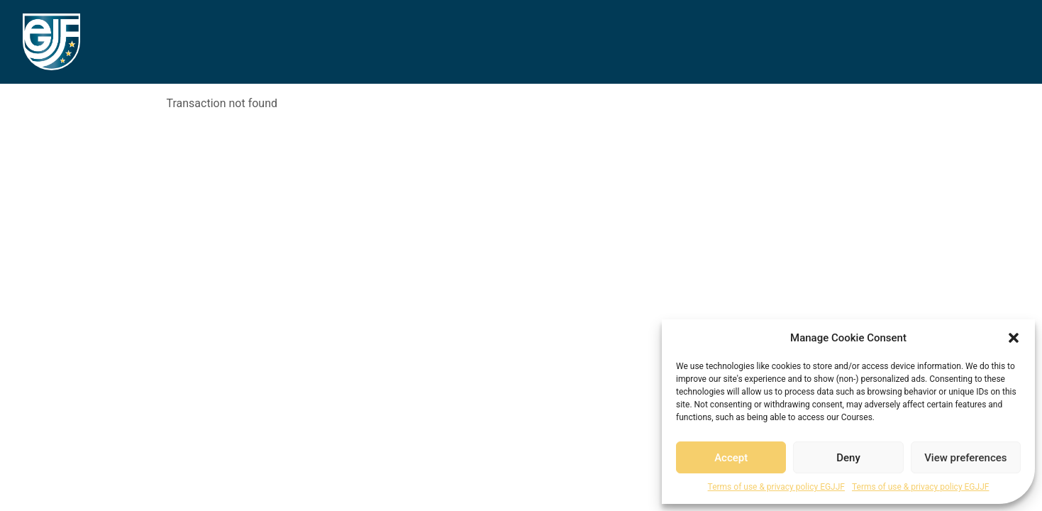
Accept (731, 457)
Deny (848, 457)
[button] (1014, 338)
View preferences (965, 457)
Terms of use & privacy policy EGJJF (776, 487)
